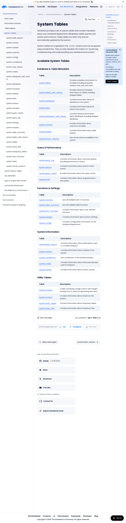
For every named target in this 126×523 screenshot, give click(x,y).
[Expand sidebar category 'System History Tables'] (30, 171)
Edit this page (44, 317)
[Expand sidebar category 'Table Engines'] (30, 28)
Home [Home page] (40, 14)
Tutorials (41, 6)
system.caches (45, 270)
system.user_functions (48, 211)
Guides (31, 6)
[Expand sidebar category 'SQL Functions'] (30, 200)
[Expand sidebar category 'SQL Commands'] (30, 195)
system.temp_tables (47, 303)
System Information (112, 38)
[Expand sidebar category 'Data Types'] (30, 19)
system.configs (45, 223)
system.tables (45, 83)
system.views (44, 108)
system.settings (45, 217)
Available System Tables (112, 16)
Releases (94, 6)
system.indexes (45, 132)
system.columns (45, 125)
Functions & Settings (112, 33)
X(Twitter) (86, 2)
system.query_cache (48, 173)
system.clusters (45, 252)
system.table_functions (49, 205)
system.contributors (47, 258)
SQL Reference (66, 6)
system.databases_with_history (52, 116)
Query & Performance (112, 27)
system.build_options (48, 244)
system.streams (45, 297)
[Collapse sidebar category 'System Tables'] (30, 33)
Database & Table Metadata (113, 21)
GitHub (66, 2)
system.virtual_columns (49, 139)
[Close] (123, 1)
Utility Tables (112, 43)
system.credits (45, 264)
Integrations (81, 6)
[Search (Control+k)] (114, 7)
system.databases (46, 101)
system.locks (44, 179)
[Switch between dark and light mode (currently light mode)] (101, 7)
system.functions (46, 200)
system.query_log (46, 160)
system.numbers (46, 290)
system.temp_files (46, 308)
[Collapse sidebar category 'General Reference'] (30, 14)
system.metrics (45, 167)
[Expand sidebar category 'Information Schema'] (30, 23)
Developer (52, 6)
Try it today (112, 81)
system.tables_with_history (50, 92)
